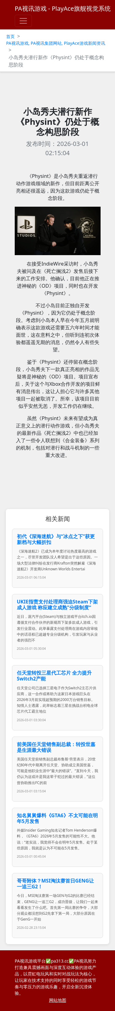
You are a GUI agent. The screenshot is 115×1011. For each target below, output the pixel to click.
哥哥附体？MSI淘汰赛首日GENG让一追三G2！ (55, 883)
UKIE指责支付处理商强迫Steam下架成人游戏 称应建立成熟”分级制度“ (57, 604)
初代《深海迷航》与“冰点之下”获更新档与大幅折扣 (56, 539)
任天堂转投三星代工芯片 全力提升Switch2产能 (54, 675)
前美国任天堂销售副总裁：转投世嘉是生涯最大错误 (56, 747)
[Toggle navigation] (23, 21)
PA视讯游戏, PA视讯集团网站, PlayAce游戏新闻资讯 (55, 43)
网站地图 (57, 1000)
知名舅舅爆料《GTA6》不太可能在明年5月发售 (57, 818)
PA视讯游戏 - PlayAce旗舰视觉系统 (63, 8)
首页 (10, 36)
